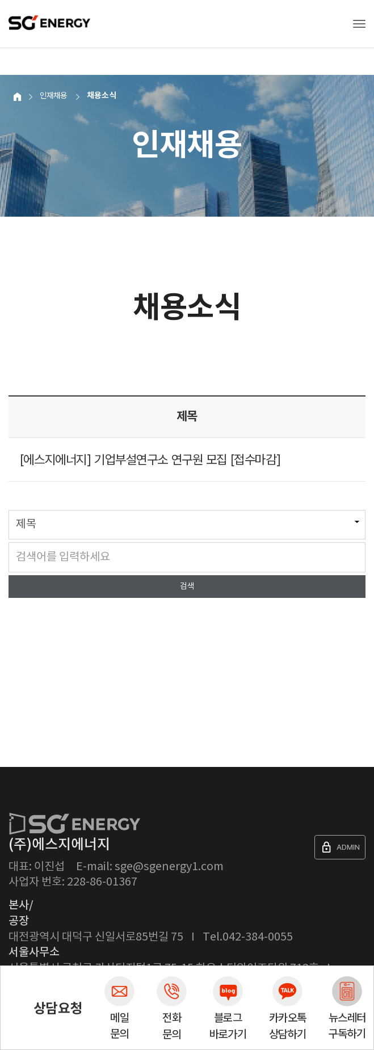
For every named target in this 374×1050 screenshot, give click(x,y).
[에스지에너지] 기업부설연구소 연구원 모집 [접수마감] (150, 459)
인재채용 (53, 95)
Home (15, 95)
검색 (187, 586)
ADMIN (340, 847)
